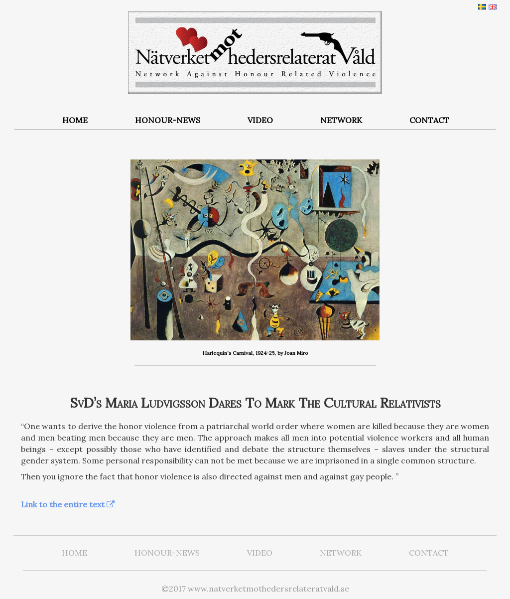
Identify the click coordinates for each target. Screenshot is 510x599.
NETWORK (341, 120)
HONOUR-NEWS (167, 120)
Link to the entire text (63, 504)
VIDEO (260, 120)
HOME (75, 120)
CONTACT (429, 120)
